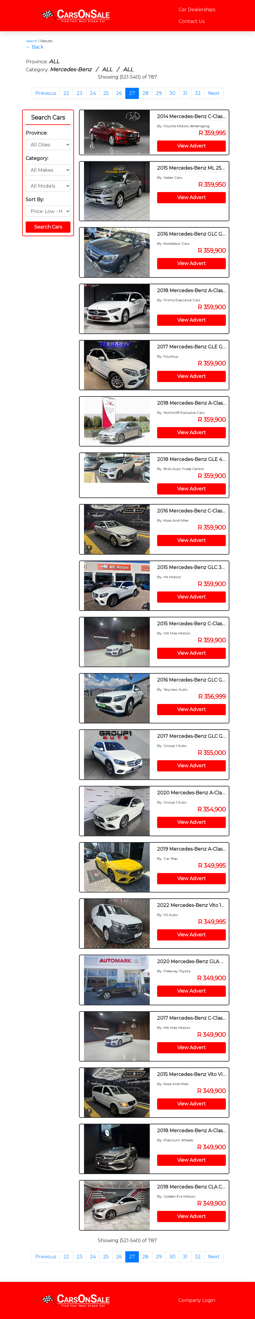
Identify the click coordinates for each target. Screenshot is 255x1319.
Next (214, 93)
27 (132, 93)
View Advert (191, 146)
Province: (36, 133)
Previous (45, 93)
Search (31, 41)
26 (119, 93)
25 (106, 93)
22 (66, 93)
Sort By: (35, 199)
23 (80, 93)
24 (93, 93)
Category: (37, 158)
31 (185, 93)
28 (145, 93)
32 (198, 93)
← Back (35, 47)
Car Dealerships (197, 9)
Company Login (196, 1300)
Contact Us (192, 21)
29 (159, 93)
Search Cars (48, 117)
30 (172, 93)
